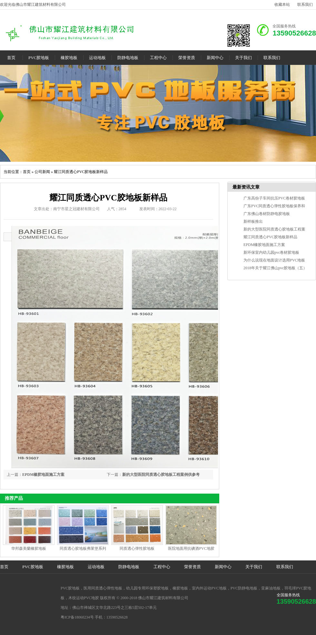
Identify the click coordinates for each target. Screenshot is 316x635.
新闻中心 (215, 57)
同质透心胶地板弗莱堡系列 (83, 548)
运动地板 (97, 57)
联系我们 (305, 4)
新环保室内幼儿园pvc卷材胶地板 (271, 252)
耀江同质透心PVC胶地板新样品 (81, 171)
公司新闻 (42, 171)
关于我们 (243, 57)
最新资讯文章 (246, 187)
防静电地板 (127, 57)
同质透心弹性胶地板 (137, 548)
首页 (11, 57)
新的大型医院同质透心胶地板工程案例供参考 (161, 474)
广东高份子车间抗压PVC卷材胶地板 (274, 198)
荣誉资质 (186, 57)
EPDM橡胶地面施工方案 (43, 474)
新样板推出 (253, 221)
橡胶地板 (69, 57)
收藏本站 (282, 4)
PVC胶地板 (38, 57)
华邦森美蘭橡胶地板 (28, 548)
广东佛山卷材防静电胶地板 (266, 213)
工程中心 (158, 57)
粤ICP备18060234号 (77, 617)
